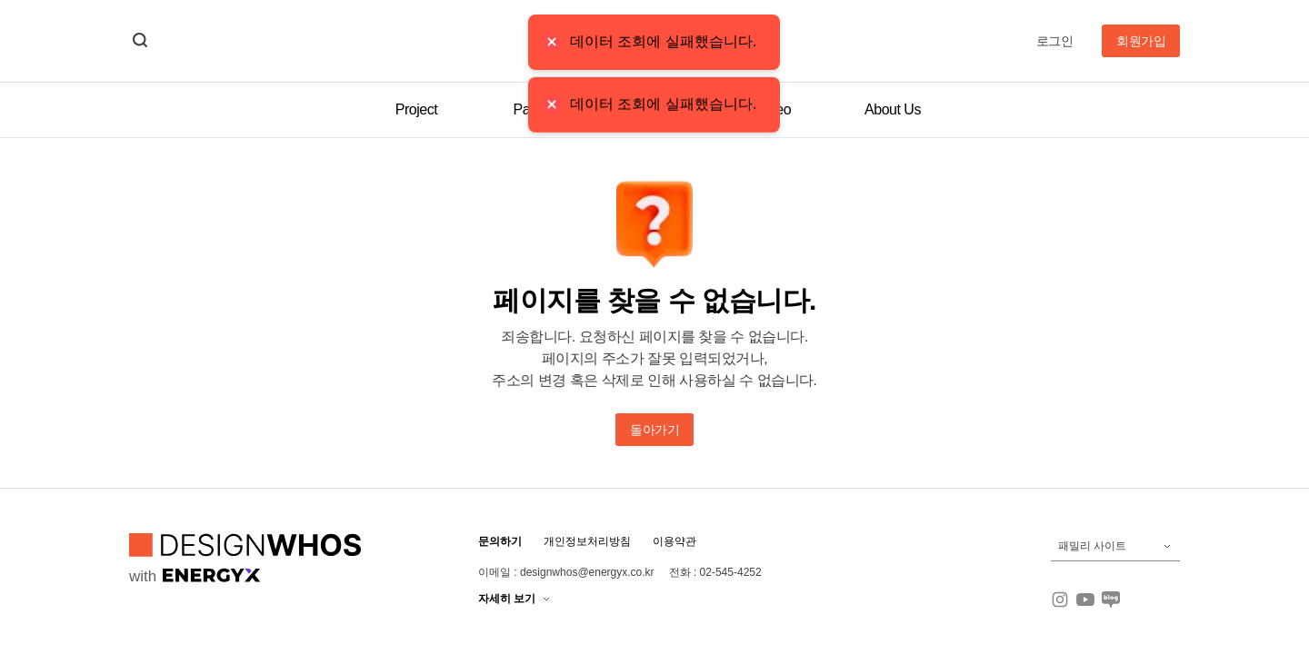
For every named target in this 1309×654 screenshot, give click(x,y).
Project (416, 110)
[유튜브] (1085, 599)
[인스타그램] (1060, 599)
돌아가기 (654, 429)
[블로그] (1111, 599)
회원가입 (1140, 41)
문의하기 (500, 541)
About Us (892, 110)
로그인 (1055, 41)
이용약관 (674, 541)
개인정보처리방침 (587, 541)
